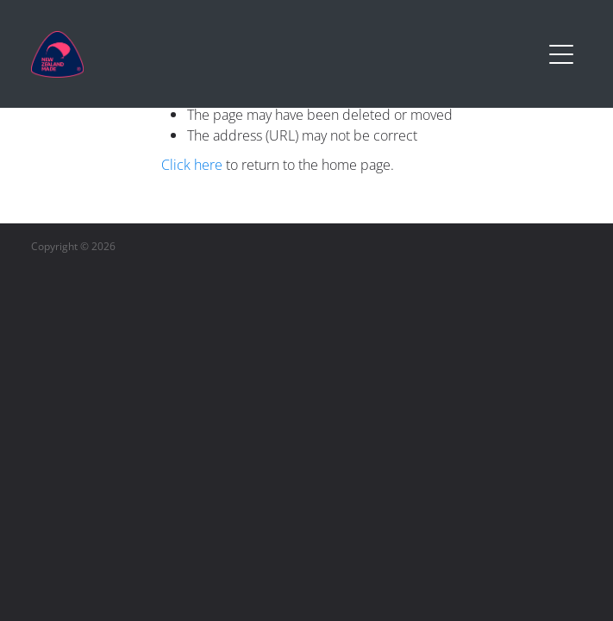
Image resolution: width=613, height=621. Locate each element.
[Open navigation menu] (561, 54)
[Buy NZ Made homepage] (286, 54)
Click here (191, 164)
